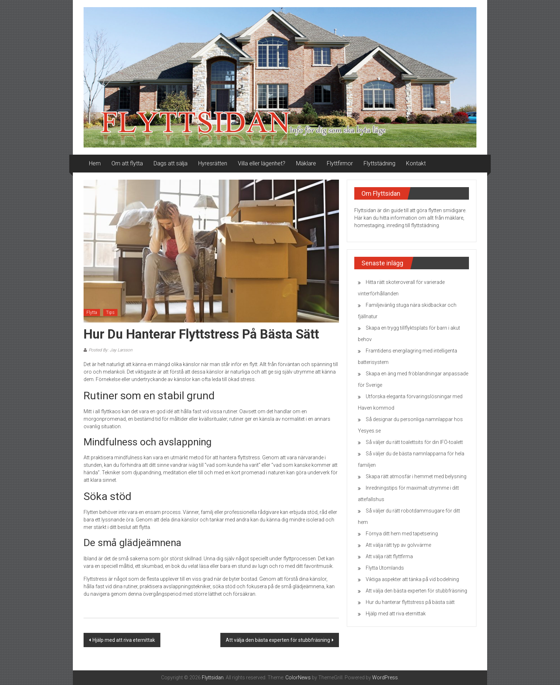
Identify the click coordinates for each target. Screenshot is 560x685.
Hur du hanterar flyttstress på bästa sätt (410, 602)
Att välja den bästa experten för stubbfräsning (278, 640)
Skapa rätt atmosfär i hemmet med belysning (416, 476)
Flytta (91, 312)
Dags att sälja (171, 163)
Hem (95, 163)
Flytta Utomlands (385, 568)
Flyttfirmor (340, 163)
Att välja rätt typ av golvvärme (398, 545)
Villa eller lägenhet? (261, 163)
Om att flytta (127, 163)
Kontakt (416, 163)
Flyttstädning (379, 163)
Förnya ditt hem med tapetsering (402, 533)
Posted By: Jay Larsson (110, 350)
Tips (110, 312)
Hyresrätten (212, 163)
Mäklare (306, 163)
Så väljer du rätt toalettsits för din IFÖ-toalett (414, 442)
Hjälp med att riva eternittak (123, 640)
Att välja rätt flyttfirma (389, 556)
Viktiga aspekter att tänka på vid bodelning (412, 579)
